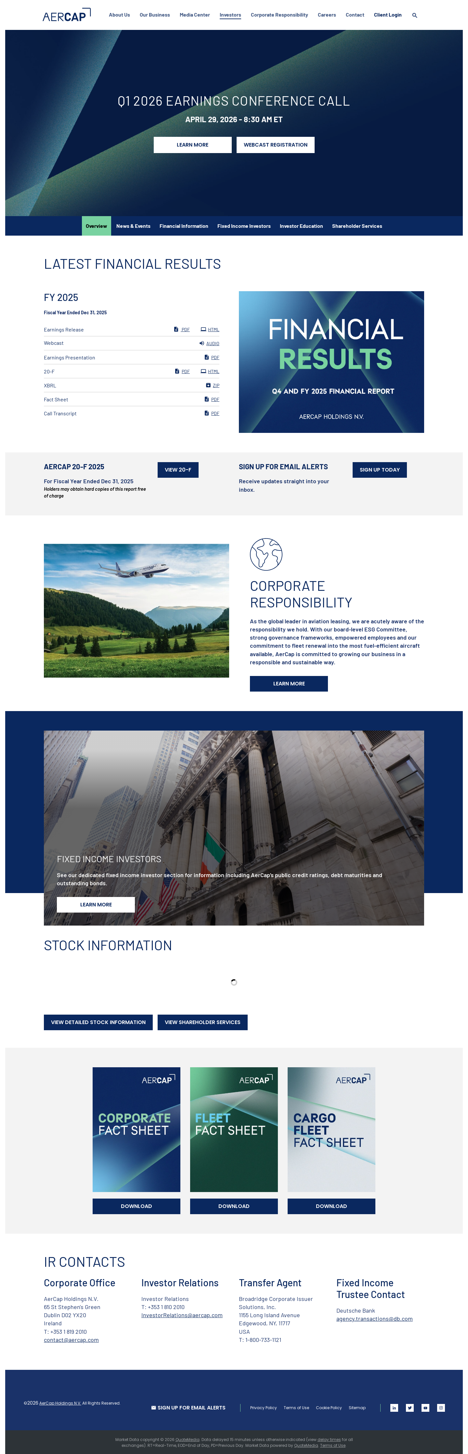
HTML (210, 328)
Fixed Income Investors (244, 225)
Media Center (196, 14)
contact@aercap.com (71, 1338)
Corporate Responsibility (280, 14)
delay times (329, 1438)
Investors (231, 14)
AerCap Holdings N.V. (61, 1402)
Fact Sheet (56, 398)
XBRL (50, 384)
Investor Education (301, 225)
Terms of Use (295, 1406)
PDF (181, 328)
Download (136, 1205)
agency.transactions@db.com (374, 1317)
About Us (120, 14)
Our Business (156, 14)
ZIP (212, 384)
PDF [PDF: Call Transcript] (211, 412)
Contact (356, 14)
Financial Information (184, 225)
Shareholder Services (357, 225)
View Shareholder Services (202, 1021)
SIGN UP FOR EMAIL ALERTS (190, 1406)
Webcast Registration (275, 144)
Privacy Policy (262, 1406)
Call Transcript (60, 412)
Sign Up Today (380, 469)
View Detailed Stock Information (98, 1021)
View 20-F (178, 469)
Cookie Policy (328, 1406)
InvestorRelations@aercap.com (182, 1314)
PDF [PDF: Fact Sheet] (211, 398)
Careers (328, 14)
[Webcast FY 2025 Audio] (131, 342)
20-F (49, 370)
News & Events (133, 225)
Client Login (389, 14)
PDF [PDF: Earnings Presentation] (211, 356)
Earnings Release (64, 328)
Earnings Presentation (69, 356)
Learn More (192, 144)
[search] (416, 21)
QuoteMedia (188, 1438)
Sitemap (355, 1406)
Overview (96, 225)
